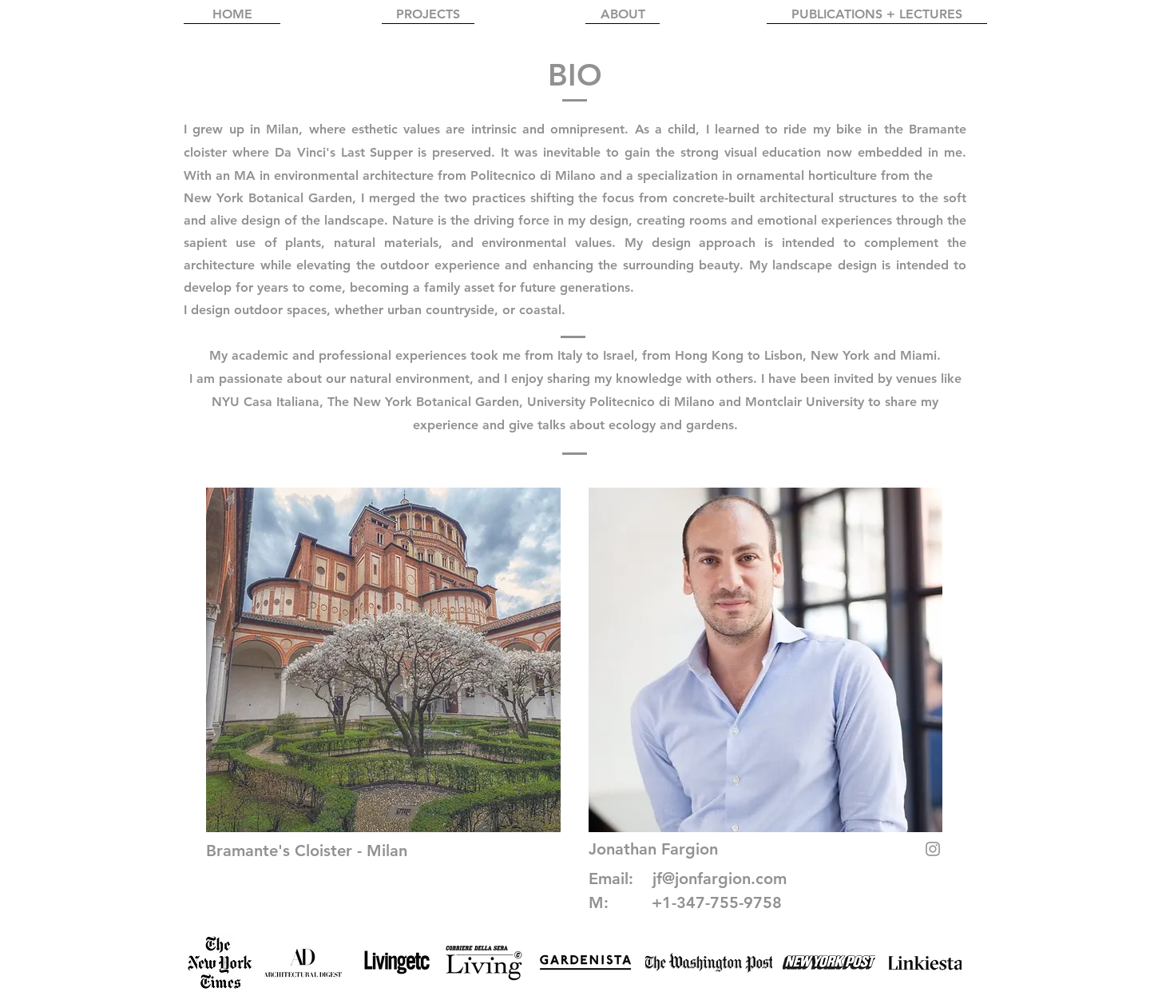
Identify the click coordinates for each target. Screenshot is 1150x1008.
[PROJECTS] (428, 14)
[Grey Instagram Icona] (932, 849)
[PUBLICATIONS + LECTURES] (877, 14)
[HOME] (232, 14)
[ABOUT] (622, 14)
